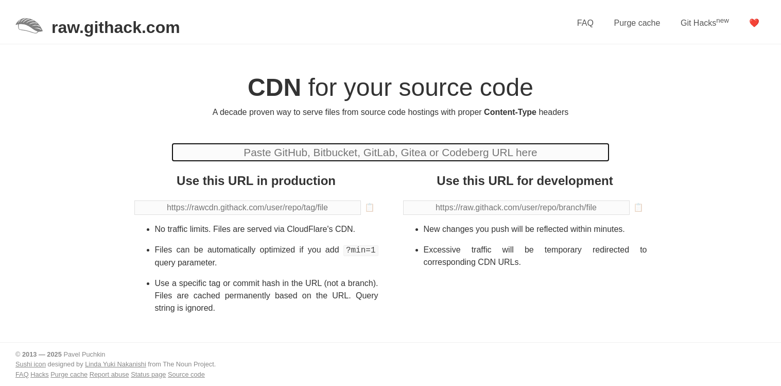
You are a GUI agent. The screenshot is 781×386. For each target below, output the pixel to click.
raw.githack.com (115, 27)
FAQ (585, 23)
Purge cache (637, 23)
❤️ (754, 23)
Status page (148, 374)
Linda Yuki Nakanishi (115, 364)
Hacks (39, 374)
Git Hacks (705, 21)
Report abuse (109, 374)
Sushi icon (30, 364)
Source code (186, 374)
